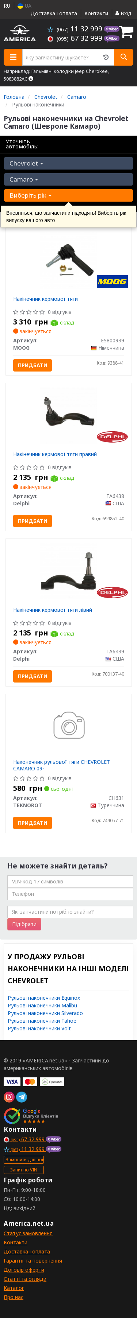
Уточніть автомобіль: (22, 143)
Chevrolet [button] (26, 163)
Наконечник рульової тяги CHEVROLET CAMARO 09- (61, 765)
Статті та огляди (25, 1278)
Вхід (123, 13)
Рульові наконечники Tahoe (42, 1020)
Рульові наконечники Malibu (42, 1005)
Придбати (32, 365)
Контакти (96, 13)
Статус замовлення (28, 1233)
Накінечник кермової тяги (45, 298)
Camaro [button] (23, 179)
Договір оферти (24, 1269)
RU (7, 5)
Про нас (13, 1297)
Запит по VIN (23, 1170)
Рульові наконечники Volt (39, 1028)
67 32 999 (75, 38)
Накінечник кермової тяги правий (55, 454)
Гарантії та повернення (33, 1260)
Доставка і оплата (54, 13)
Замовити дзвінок (25, 1159)
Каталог (14, 1287)
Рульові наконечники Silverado (45, 1013)
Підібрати (24, 924)
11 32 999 (75, 29)
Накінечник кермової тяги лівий (52, 609)
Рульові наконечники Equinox (44, 997)
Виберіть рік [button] (30, 195)
